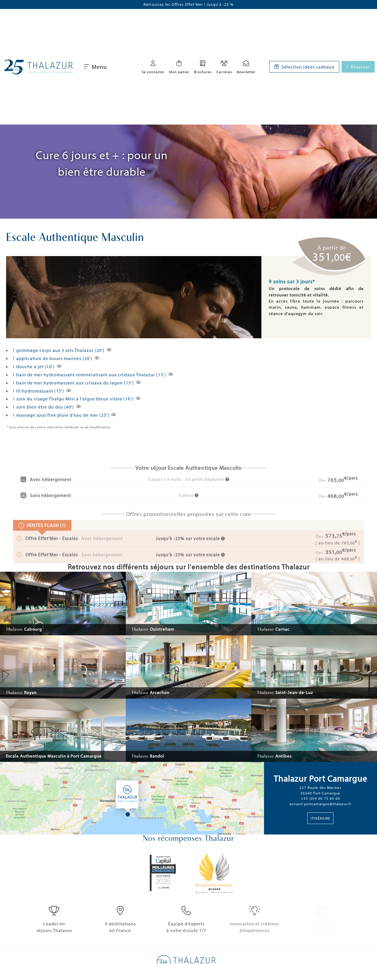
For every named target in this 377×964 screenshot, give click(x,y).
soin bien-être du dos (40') (45, 407)
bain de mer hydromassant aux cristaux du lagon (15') (75, 383)
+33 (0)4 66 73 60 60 (320, 798)
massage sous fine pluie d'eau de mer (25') (62, 415)
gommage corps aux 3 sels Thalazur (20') (60, 350)
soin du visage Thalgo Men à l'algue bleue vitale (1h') (75, 399)
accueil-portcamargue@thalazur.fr (320, 803)
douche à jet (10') (35, 366)
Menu (95, 66)
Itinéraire (320, 818)
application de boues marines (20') (54, 358)
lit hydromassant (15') (40, 391)
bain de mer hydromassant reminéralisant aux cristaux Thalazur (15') (91, 374)
